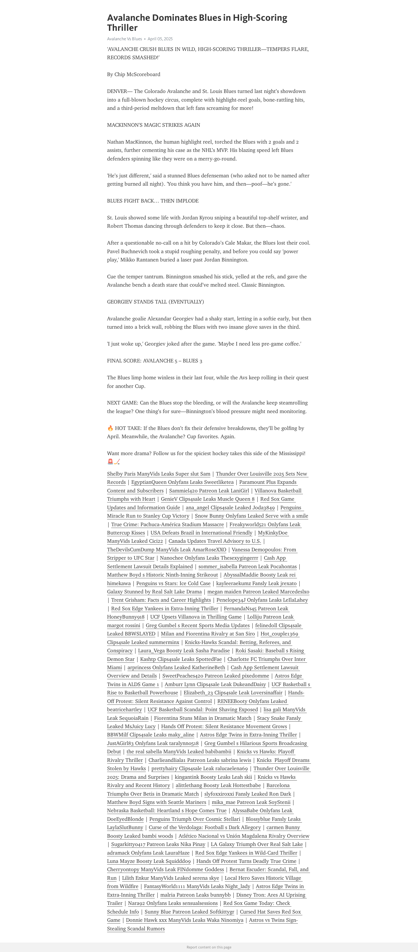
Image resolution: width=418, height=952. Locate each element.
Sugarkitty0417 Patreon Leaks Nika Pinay (158, 844)
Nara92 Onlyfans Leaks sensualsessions (173, 903)
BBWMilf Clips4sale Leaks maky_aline (150, 734)
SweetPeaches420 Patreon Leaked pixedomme (215, 675)
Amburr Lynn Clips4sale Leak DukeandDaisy (215, 684)
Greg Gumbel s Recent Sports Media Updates (198, 625)
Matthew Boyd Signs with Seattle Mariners (156, 802)
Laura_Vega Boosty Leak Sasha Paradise (184, 650)
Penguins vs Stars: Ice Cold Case (173, 583)
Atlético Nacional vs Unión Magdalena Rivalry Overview (244, 836)
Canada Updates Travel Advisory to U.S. (215, 541)
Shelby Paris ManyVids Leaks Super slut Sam (158, 474)
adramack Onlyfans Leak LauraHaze (148, 853)
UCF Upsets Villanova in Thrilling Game (196, 617)
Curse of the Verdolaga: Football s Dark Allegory (205, 827)
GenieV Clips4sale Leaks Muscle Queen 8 (208, 499)
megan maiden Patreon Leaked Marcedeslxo (258, 591)
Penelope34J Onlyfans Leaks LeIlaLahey (262, 600)
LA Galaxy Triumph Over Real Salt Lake (257, 844)
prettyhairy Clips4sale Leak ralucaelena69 (199, 768)
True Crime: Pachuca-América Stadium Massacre (167, 524)
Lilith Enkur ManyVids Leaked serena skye (170, 878)
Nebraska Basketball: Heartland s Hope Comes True (167, 810)
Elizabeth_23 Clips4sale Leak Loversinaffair (233, 692)
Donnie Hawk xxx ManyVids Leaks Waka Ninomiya (184, 920)
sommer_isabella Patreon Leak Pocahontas (247, 566)
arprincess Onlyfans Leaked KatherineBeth (176, 667)
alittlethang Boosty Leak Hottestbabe (218, 785)
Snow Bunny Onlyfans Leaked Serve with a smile (251, 516)
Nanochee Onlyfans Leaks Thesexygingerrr (209, 558)
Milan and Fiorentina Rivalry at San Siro (208, 633)
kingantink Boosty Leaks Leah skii (213, 777)
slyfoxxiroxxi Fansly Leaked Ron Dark (247, 794)
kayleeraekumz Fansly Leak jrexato (256, 583)
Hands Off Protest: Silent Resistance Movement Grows (224, 726)
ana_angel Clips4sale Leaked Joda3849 (230, 507)
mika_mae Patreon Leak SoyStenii (251, 802)
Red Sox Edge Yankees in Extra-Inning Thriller (164, 608)
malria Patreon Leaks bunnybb (195, 895)
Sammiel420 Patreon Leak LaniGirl (209, 490)
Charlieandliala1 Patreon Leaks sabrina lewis (200, 760)
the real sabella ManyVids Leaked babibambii (179, 751)
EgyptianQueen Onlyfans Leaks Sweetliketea (182, 482)
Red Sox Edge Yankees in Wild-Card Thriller (246, 853)
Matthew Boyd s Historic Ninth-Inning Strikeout (162, 574)
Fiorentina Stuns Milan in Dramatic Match (202, 718)
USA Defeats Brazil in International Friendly (201, 532)
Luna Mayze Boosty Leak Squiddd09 (149, 861)
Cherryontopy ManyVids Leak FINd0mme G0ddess (165, 869)
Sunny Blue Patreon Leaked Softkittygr (189, 911)
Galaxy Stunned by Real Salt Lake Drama (154, 591)
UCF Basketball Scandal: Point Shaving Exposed (203, 709)
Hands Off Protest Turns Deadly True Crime (246, 861)
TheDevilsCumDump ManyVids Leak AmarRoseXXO (166, 549)
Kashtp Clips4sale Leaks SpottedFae (181, 659)
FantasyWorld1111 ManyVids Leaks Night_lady (197, 886)
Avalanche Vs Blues (124, 38)
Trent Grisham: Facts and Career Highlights (161, 600)
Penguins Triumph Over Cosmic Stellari (194, 819)
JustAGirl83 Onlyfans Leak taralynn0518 (153, 743)
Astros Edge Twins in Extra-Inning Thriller (248, 734)
